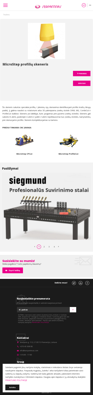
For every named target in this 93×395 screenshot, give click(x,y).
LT (84, 5)
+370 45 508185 (26, 346)
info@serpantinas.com (29, 350)
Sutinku (12, 387)
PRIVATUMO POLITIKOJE (40, 322)
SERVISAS (82, 83)
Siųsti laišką (14, 270)
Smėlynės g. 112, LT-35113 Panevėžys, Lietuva (38, 342)
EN (90, 5)
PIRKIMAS (82, 73)
